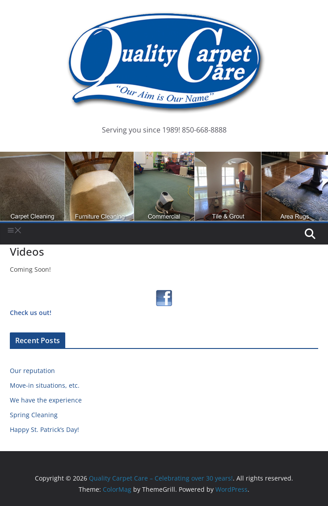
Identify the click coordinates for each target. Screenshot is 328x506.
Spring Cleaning (34, 415)
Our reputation (32, 370)
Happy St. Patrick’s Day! (44, 429)
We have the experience (46, 400)
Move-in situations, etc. (45, 385)
